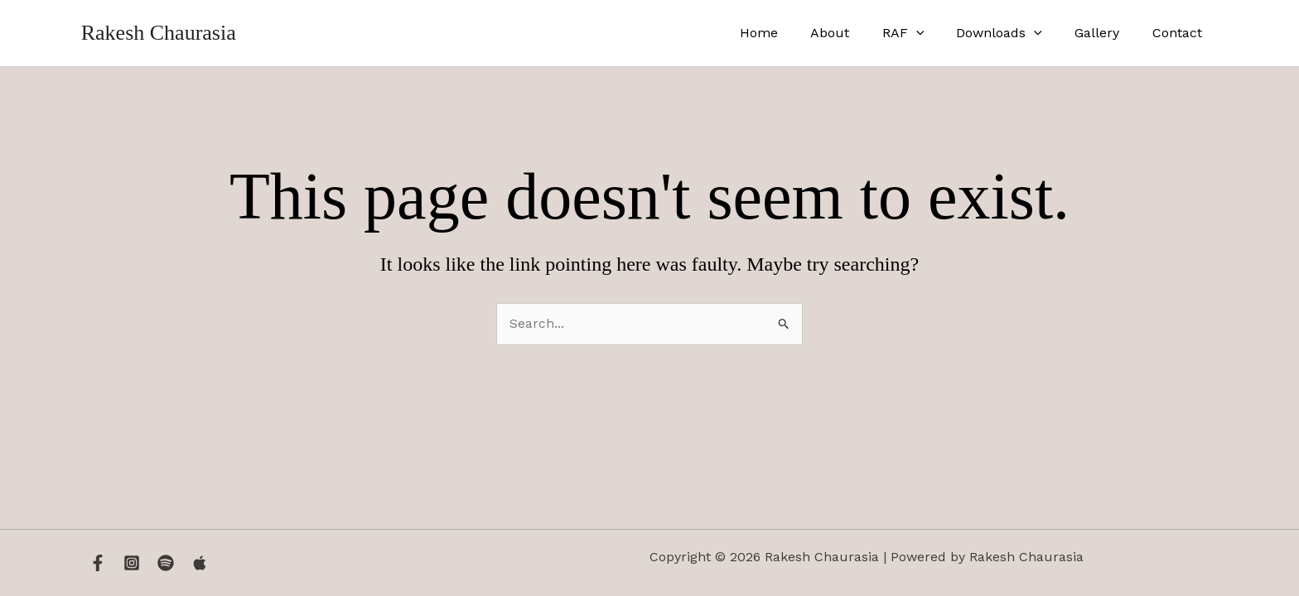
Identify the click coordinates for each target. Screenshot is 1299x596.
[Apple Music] (199, 562)
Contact (1180, 33)
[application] (937, 33)
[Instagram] (131, 562)
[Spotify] (165, 562)
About (857, 33)
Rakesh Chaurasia (158, 33)
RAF (924, 33)
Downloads (1015, 33)
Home (792, 33)
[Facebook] (97, 562)
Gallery (1106, 33)
